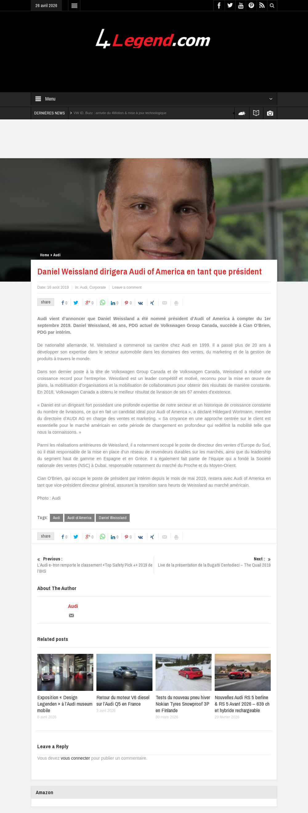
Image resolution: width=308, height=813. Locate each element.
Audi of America (79, 517)
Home (44, 255)
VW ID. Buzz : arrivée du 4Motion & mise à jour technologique (120, 113)
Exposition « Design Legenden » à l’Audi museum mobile (64, 704)
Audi (56, 255)
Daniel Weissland (113, 517)
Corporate (97, 287)
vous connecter (75, 758)
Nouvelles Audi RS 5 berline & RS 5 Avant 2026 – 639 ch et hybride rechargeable (242, 704)
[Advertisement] (143, 66)
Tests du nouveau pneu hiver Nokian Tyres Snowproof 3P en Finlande (183, 704)
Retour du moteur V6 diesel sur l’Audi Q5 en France (122, 700)
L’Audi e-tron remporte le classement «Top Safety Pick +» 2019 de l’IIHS (95, 565)
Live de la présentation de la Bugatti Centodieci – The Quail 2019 (212, 562)
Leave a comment (127, 287)
